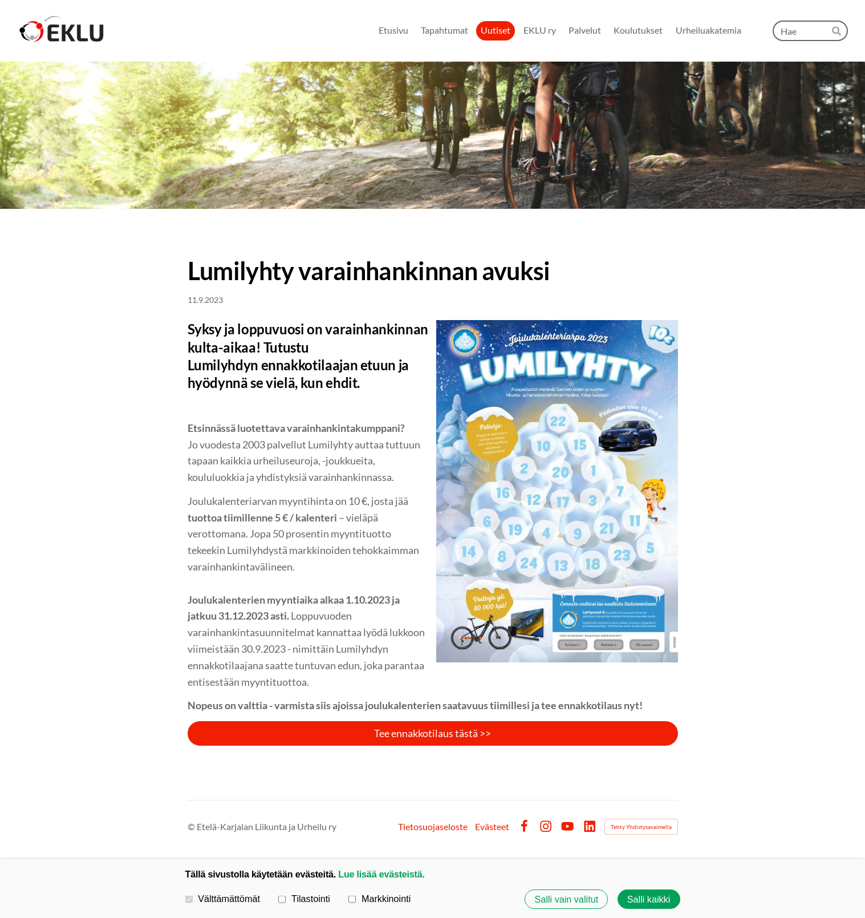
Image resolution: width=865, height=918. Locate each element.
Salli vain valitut (567, 899)
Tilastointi (304, 898)
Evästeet (492, 826)
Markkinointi (379, 898)
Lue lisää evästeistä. (381, 874)
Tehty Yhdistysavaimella (641, 826)
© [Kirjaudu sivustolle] (192, 826)
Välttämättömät (223, 898)
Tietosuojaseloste (433, 826)
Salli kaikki (649, 899)
